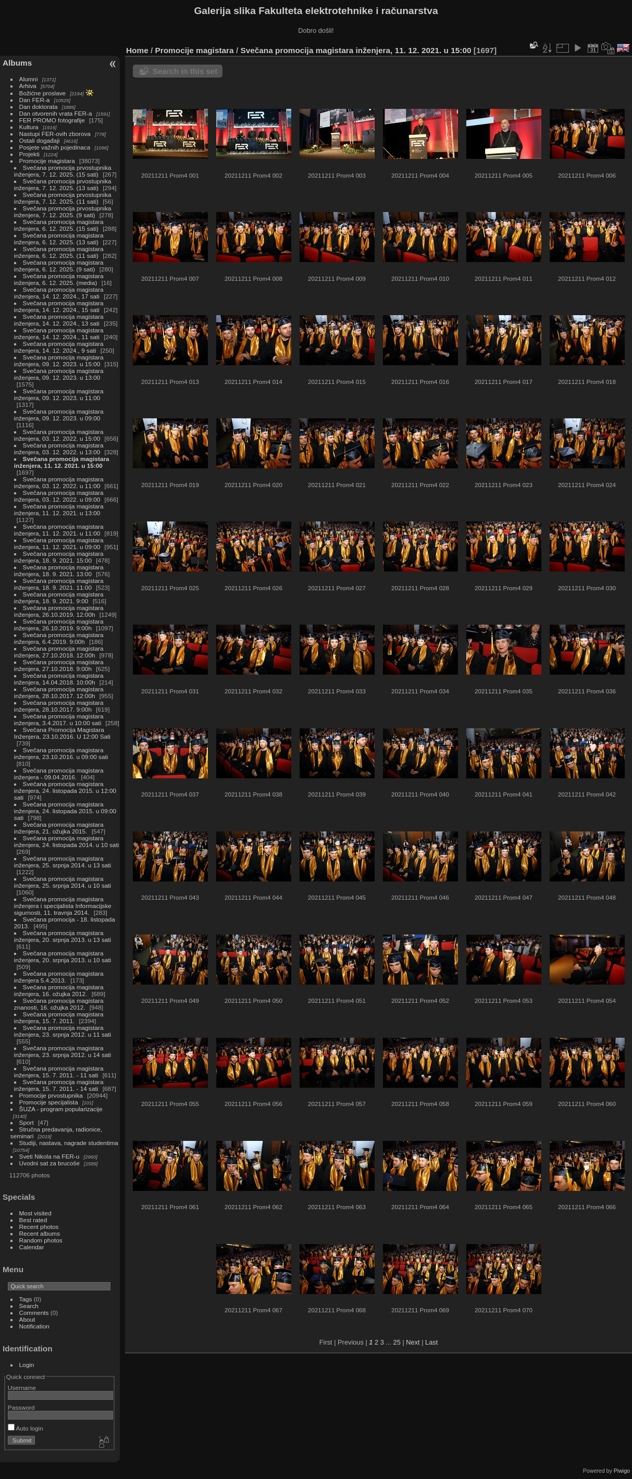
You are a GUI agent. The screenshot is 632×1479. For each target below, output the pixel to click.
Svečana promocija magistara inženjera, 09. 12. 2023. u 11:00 (59, 394)
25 (397, 1342)
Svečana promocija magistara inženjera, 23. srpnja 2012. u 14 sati (62, 1051)
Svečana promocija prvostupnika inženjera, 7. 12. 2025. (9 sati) (62, 211)
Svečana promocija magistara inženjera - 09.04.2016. (59, 773)
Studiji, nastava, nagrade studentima (68, 1142)
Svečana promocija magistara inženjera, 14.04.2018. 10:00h (59, 679)
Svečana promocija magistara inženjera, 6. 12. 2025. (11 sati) (59, 252)
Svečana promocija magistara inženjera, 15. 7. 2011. (59, 1017)
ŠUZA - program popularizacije (61, 1108)
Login (26, 1364)
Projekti (29, 154)
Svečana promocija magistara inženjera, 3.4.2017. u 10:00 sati (59, 719)
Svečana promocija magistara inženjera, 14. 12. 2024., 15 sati (59, 306)
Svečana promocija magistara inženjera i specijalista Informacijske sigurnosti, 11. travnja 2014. (62, 906)
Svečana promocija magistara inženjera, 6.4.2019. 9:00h (59, 638)
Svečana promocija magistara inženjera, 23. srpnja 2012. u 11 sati (62, 1031)
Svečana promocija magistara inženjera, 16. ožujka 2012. (59, 990)
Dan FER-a (34, 99)
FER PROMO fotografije (52, 120)
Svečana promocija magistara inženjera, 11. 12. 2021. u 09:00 (59, 543)
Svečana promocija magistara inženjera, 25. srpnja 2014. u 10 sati (62, 882)
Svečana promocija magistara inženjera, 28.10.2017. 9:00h (59, 706)
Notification (34, 1326)
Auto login (25, 1428)
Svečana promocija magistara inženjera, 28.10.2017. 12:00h (59, 692)
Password (21, 1407)
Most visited (35, 1213)
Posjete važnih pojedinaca (55, 147)
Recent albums (39, 1233)
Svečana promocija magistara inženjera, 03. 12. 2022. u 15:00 (59, 435)
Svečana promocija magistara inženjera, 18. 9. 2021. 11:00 (59, 584)
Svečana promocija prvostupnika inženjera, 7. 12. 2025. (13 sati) (62, 184)
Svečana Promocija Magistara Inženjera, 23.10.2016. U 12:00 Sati (62, 733)
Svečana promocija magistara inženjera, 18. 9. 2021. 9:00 (59, 597)
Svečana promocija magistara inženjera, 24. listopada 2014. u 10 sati (66, 841)
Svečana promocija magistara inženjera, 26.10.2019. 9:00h (59, 624)
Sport (26, 1122)
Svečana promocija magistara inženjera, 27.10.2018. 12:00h (59, 651)
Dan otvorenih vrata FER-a (55, 113)
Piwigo (622, 1471)
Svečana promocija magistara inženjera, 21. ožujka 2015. (59, 828)
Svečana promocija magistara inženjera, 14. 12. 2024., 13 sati (59, 320)
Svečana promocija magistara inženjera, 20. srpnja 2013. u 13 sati (62, 936)
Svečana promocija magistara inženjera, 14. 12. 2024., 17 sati (59, 293)
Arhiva (27, 85)
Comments (34, 1312)
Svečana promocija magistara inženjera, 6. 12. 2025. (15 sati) (59, 225)
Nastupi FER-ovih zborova (55, 133)
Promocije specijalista (48, 1102)
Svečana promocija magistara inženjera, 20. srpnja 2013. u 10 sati (62, 956)
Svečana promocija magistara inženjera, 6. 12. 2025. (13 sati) (59, 238)
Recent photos (39, 1226)
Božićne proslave (42, 93)
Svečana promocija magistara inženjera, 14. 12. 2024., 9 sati (59, 347)
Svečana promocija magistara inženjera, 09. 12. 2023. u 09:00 (59, 414)
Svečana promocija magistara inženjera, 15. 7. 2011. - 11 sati (59, 1071)
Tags (25, 1299)
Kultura (29, 126)
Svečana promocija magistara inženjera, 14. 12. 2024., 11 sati (59, 333)
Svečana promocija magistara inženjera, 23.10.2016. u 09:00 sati (61, 753)
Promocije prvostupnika (51, 1095)
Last (431, 1342)
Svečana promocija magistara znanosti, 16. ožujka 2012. (59, 1004)
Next (412, 1342)
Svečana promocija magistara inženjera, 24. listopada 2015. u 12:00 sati (65, 790)
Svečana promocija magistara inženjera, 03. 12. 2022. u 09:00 (59, 496)
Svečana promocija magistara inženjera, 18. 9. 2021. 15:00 (59, 557)
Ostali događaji (39, 140)
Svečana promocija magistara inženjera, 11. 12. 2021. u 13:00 (59, 509)
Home (137, 50)
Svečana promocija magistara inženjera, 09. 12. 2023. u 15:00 (59, 360)
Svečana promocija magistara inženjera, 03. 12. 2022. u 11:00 (59, 482)
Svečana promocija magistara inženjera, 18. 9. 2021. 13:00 (59, 570)
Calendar (31, 1247)
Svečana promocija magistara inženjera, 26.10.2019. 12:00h (59, 611)
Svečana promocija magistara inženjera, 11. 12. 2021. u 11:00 (59, 530)
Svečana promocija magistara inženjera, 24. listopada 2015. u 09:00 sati (65, 811)
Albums (17, 62)
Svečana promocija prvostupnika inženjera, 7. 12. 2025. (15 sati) (62, 171)
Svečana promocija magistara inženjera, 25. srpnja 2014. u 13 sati (62, 861)
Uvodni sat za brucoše (49, 1163)
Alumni (28, 79)
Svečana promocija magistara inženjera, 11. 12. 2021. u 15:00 (61, 462)
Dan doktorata (38, 106)
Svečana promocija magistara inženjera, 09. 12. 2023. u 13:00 (59, 374)
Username (22, 1387)
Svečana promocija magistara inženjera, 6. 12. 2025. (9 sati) (59, 265)
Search (29, 1305)
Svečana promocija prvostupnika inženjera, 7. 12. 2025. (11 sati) (62, 198)
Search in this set (185, 71)
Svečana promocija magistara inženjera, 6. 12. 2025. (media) (59, 279)
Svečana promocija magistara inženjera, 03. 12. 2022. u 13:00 (59, 448)
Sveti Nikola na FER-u (49, 1156)
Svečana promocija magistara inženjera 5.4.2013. (59, 977)
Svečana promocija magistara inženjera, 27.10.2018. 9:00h (59, 665)
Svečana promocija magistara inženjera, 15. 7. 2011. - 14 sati (59, 1085)
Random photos (41, 1240)
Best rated (33, 1219)
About (27, 1319)
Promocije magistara (47, 160)
